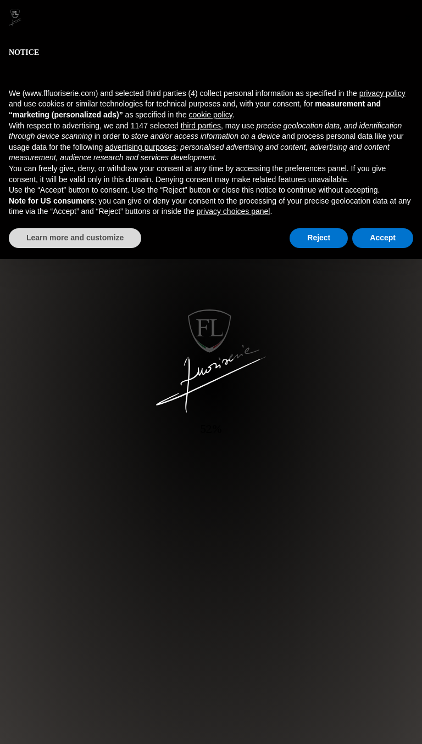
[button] (408, 17)
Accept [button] (383, 237)
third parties (201, 125)
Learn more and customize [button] (75, 237)
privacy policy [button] (382, 93)
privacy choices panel (233, 211)
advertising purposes (140, 147)
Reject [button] (318, 237)
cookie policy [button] (210, 114)
